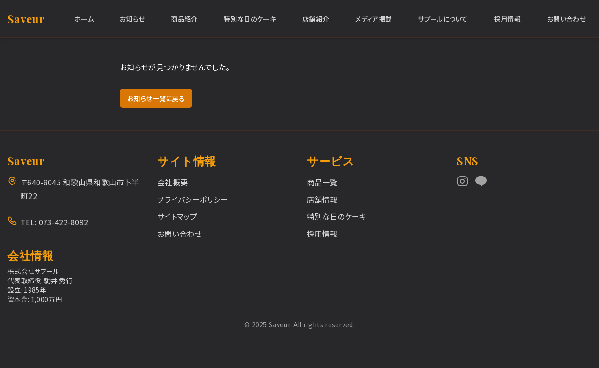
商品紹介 (184, 18)
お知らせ (132, 18)
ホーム (84, 18)
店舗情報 (322, 199)
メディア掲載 (373, 18)
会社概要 (172, 182)
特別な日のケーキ (250, 18)
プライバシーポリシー (192, 199)
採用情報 (507, 18)
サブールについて (443, 18)
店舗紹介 (315, 18)
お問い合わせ (566, 18)
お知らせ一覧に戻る (156, 98)
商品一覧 (322, 182)
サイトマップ (177, 216)
